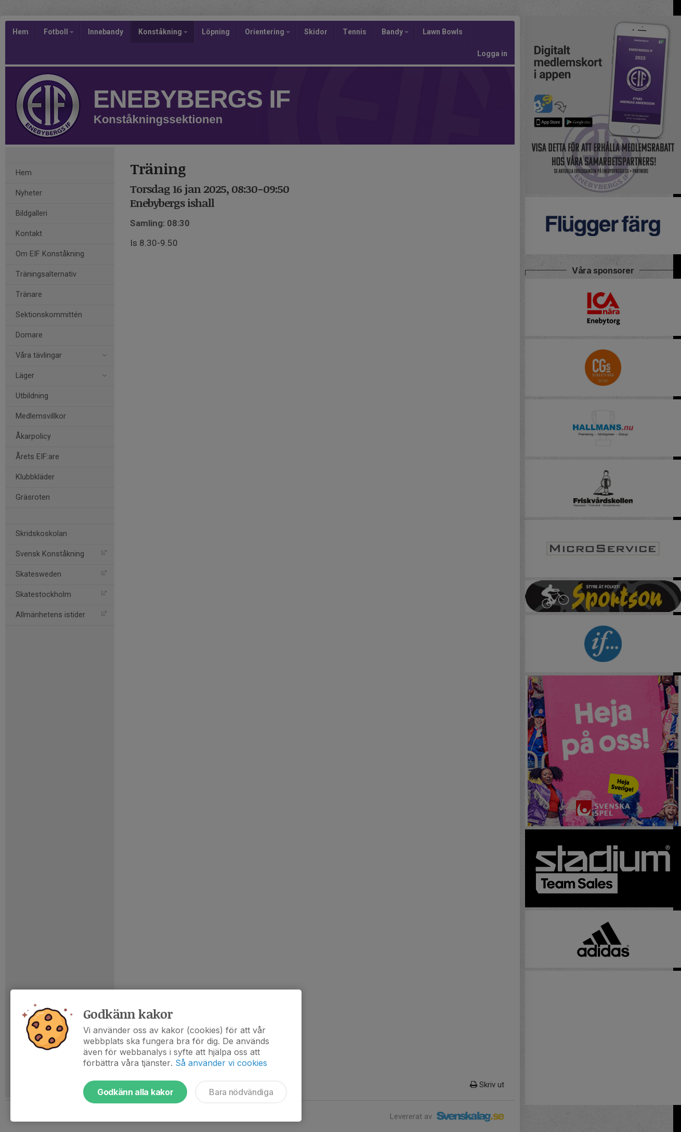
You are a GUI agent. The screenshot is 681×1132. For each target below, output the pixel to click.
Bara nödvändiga (241, 1092)
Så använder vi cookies (221, 1063)
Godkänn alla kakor (135, 1092)
